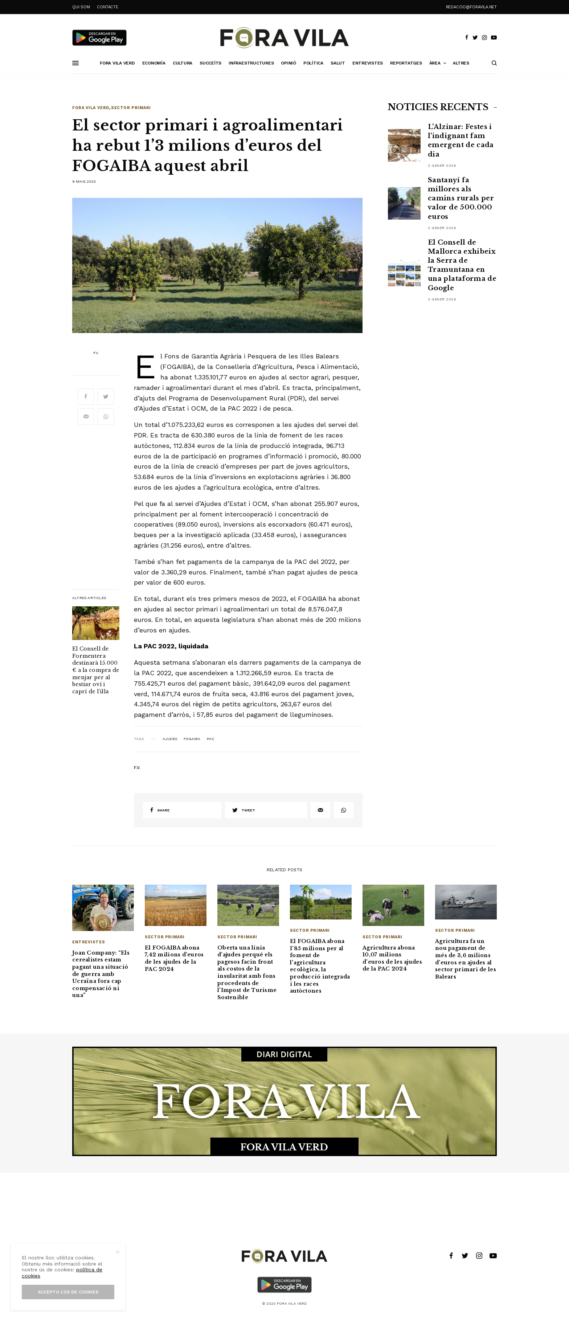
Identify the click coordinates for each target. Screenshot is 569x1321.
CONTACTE (107, 7)
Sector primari (131, 108)
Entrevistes (88, 942)
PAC (210, 739)
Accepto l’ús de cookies (68, 1292)
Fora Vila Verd (90, 108)
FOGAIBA (192, 739)
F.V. (96, 353)
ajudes (170, 739)
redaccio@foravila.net (471, 7)
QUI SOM (81, 7)
